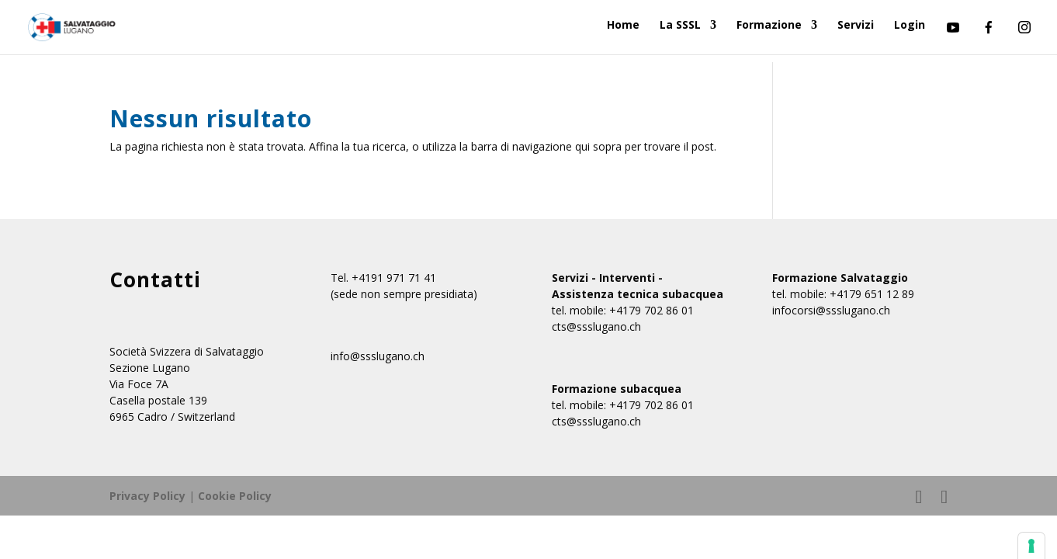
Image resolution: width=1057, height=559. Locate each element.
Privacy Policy (147, 495)
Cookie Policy (235, 495)
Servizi (855, 25)
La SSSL (680, 25)
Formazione (769, 25)
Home (623, 25)
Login (909, 25)
